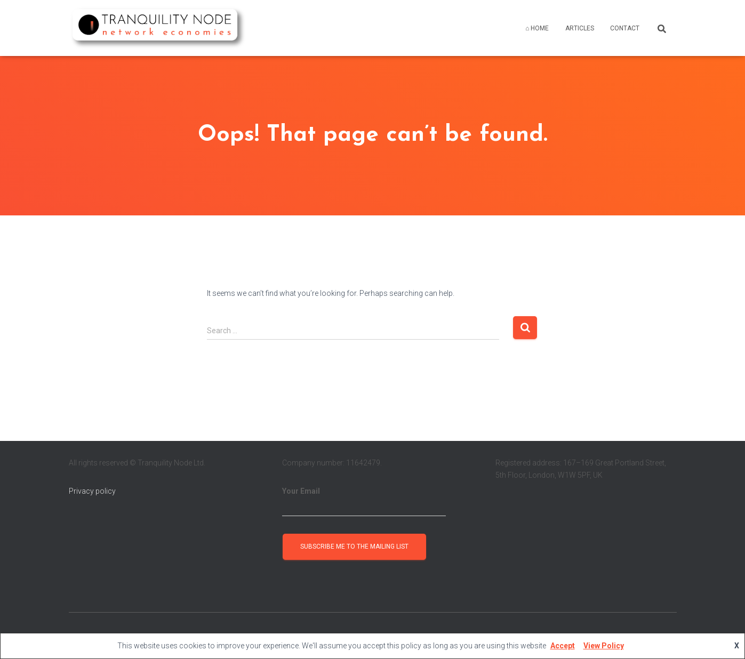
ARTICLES (579, 28)
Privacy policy (92, 491)
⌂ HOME (537, 28)
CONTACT (624, 28)
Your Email (364, 502)
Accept (562, 645)
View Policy (603, 645)
